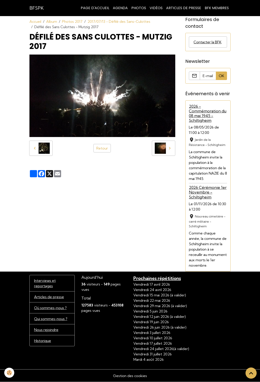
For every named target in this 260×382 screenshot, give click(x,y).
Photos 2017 (72, 21)
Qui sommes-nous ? (50, 319)
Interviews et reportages (45, 283)
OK (221, 76)
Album (51, 21)
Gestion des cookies (130, 376)
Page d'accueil (95, 8)
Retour (102, 148)
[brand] (36, 8)
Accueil (35, 21)
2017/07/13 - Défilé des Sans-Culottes (118, 21)
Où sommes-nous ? (50, 308)
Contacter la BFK (207, 42)
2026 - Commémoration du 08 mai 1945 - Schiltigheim (207, 113)
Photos (138, 8)
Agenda (120, 8)
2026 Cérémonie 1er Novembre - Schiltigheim (208, 192)
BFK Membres (217, 8)
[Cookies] (9, 373)
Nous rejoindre (46, 329)
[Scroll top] (251, 373)
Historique (42, 340)
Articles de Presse (183, 8)
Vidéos (156, 8)
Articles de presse (49, 297)
